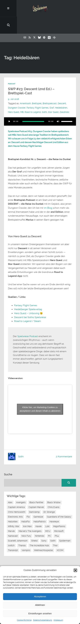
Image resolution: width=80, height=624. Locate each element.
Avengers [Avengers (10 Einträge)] (21, 489)
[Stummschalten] (57, 109)
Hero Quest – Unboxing (26, 300)
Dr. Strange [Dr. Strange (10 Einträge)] (49, 499)
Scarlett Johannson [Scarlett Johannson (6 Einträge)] (17, 528)
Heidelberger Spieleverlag (28, 296)
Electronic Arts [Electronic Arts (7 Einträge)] (15, 504)
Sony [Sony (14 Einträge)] (43, 528)
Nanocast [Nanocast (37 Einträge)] (13, 523)
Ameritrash (25, 86)
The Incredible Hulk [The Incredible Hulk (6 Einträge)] (39, 533)
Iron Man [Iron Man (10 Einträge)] (27, 513)
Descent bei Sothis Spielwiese (30, 304)
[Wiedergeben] (9, 109)
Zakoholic (20, 99)
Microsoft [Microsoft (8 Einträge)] (59, 518)
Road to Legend (48, 95)
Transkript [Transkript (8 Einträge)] (13, 537)
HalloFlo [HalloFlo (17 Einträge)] (25, 509)
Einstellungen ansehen (40, 613)
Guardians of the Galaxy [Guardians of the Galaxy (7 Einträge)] (59, 504)
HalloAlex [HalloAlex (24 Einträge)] (13, 509)
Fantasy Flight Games (39, 91)
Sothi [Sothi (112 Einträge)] (52, 528)
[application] (40, 109)
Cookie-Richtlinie (24, 620)
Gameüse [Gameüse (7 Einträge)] (38, 504)
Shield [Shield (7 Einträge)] (34, 528)
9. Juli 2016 (14, 82)
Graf (54, 91)
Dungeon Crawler (17, 91)
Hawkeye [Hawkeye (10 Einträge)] (54, 509)
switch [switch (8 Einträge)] (11, 533)
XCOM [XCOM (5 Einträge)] (60, 537)
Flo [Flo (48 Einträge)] (28, 504)
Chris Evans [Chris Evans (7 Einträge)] (53, 494)
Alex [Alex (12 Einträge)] (10, 489)
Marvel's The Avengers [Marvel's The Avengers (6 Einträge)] (30, 518)
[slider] (66, 109)
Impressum (58, 620)
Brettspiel (37, 86)
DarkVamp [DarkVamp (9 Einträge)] (34, 499)
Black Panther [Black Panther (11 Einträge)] (36, 489)
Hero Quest (28, 95)
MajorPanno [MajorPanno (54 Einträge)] (59, 513)
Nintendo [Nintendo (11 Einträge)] (39, 523)
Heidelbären (14, 95)
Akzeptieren (40, 596)
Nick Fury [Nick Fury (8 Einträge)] (26, 523)
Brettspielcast (51, 86)
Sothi (61, 95)
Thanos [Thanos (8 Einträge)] (22, 533)
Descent (63, 86)
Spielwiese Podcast (27, 323)
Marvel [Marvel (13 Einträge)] (11, 518)
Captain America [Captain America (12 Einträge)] (16, 494)
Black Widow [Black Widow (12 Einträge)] (53, 489)
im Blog (48, 195)
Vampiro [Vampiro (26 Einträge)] (26, 537)
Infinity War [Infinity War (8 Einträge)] (13, 513)
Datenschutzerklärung (42, 620)
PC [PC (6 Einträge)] (49, 523)
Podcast (12, 67)
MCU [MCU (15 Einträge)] (47, 518)
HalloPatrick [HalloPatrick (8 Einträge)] (40, 509)
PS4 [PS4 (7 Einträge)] (57, 523)
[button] (75, 570)
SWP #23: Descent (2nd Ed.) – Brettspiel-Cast (31, 74)
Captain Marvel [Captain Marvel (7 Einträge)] (36, 494)
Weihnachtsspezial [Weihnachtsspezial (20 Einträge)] (43, 537)
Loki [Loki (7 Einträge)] (47, 513)
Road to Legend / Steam (27, 308)
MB (37, 95)
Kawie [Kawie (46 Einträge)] (39, 513)
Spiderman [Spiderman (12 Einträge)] (64, 528)
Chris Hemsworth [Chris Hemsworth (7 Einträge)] (16, 499)
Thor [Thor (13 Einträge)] (55, 533)
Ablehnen (40, 605)
